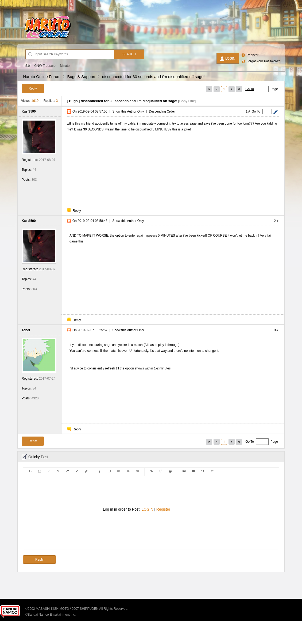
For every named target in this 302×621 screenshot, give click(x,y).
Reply (77, 211)
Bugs (73, 101)
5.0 (27, 66)
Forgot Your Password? (263, 61)
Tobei (26, 330)
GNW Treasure (45, 66)
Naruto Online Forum (41, 76)
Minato (64, 66)
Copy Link (187, 101)
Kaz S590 (29, 111)
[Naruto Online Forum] (47, 39)
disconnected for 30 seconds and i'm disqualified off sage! (153, 76)
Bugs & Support (81, 76)
